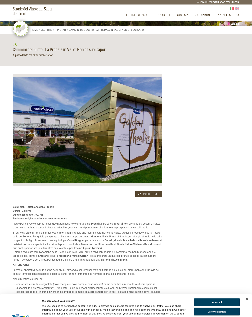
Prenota (224, 15)
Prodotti (162, 15)
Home (34, 29)
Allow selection (217, 289)
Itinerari (60, 29)
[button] (19, 132)
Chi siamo (202, 2)
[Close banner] (247, 277)
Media (236, 2)
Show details (49, 310)
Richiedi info (148, 194)
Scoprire (203, 15)
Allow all (217, 280)
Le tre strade (137, 15)
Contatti (213, 2)
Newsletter (226, 2)
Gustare (182, 15)
